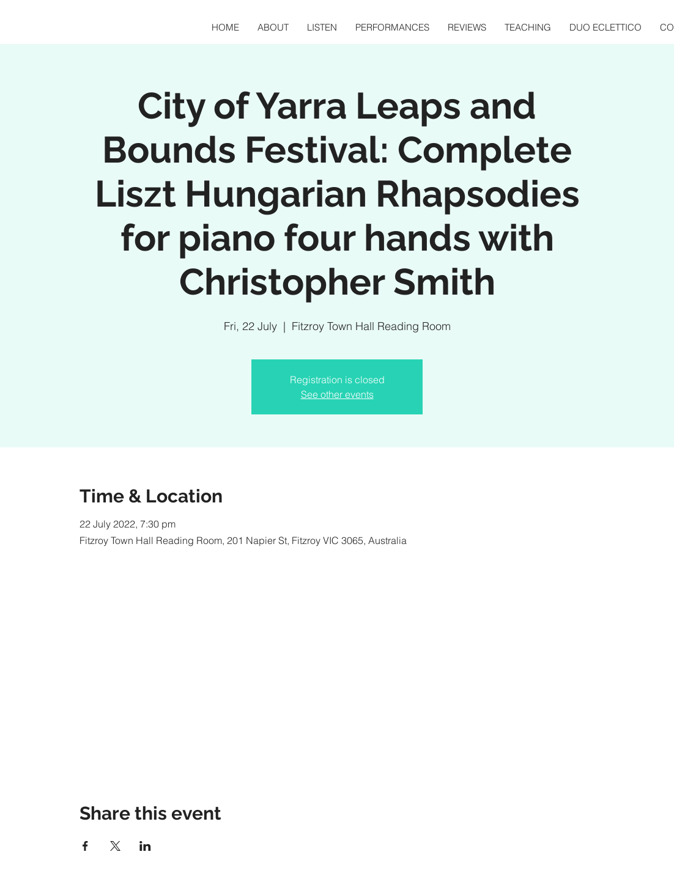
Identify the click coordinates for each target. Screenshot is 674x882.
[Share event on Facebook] (85, 846)
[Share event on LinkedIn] (145, 846)
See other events (337, 394)
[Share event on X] (115, 846)
